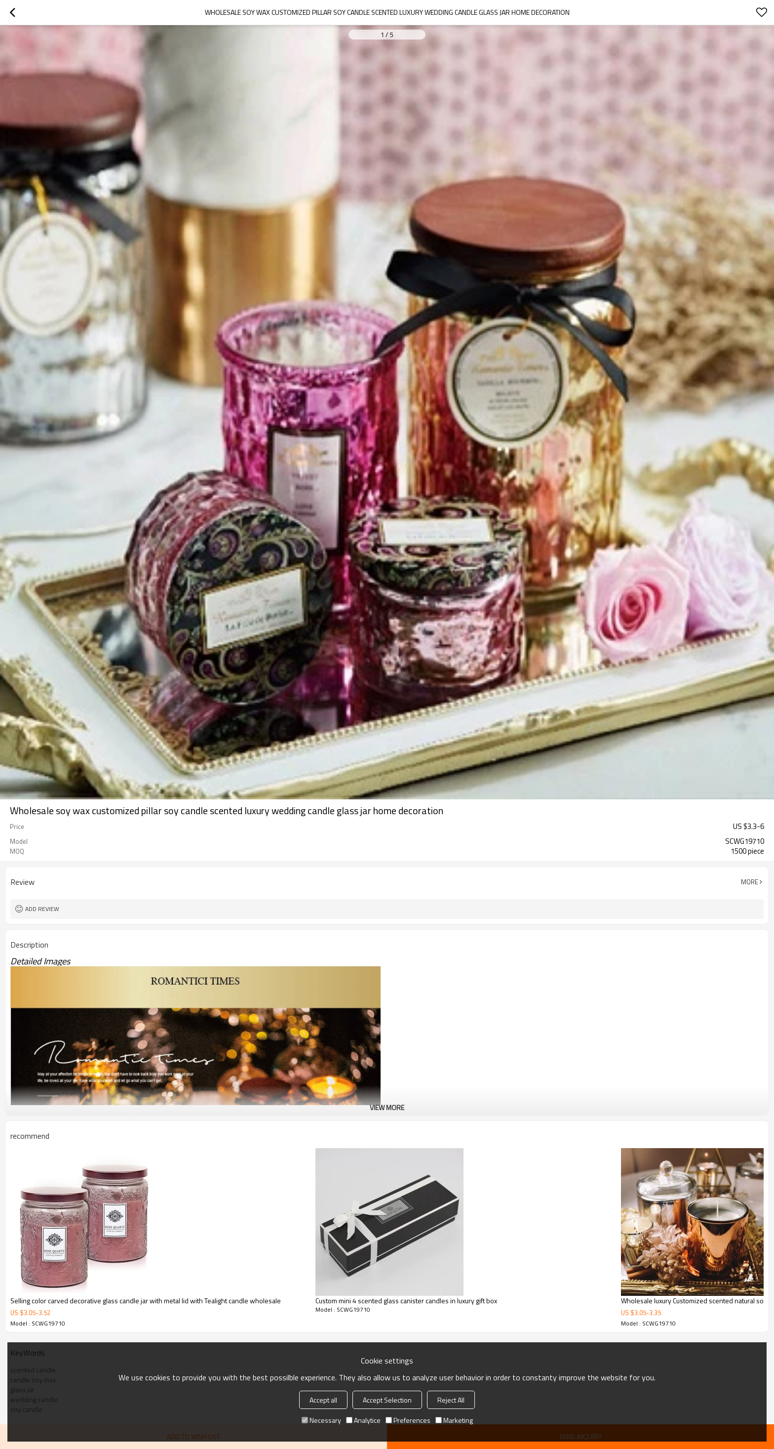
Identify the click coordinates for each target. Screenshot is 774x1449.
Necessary (321, 1420)
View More (387, 1107)
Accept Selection (387, 1400)
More (749, 882)
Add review (42, 908)
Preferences (408, 1420)
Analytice (363, 1420)
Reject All (450, 1400)
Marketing (454, 1420)
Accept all (323, 1400)
